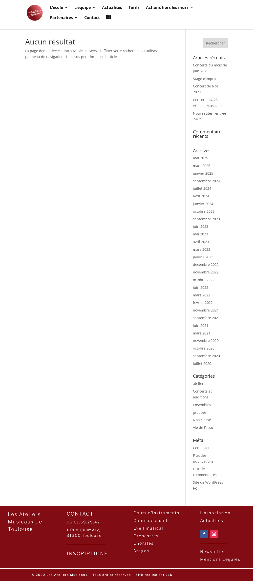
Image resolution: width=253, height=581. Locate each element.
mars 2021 (201, 333)
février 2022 (203, 302)
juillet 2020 (202, 363)
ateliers (199, 383)
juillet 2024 (202, 188)
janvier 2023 (203, 257)
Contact (92, 18)
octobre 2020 (203, 348)
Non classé (202, 419)
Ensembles (202, 404)
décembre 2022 (206, 264)
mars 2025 (201, 165)
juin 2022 (200, 287)
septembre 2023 (206, 219)
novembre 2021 (206, 310)
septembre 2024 (206, 181)
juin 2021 (200, 325)
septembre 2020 (206, 355)
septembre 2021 (206, 317)
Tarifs (134, 8)
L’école (56, 8)
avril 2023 (201, 241)
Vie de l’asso (203, 427)
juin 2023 (200, 226)
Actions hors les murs (167, 8)
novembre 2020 (206, 340)
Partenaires (61, 18)
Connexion (202, 447)
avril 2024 (201, 196)
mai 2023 (200, 234)
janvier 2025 (203, 173)
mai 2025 (200, 158)
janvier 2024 (203, 203)
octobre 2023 (203, 211)
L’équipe (82, 8)
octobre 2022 (203, 279)
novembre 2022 (206, 272)
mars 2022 (201, 295)
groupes (200, 412)
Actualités (112, 8)
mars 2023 (201, 249)
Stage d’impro (204, 78)
